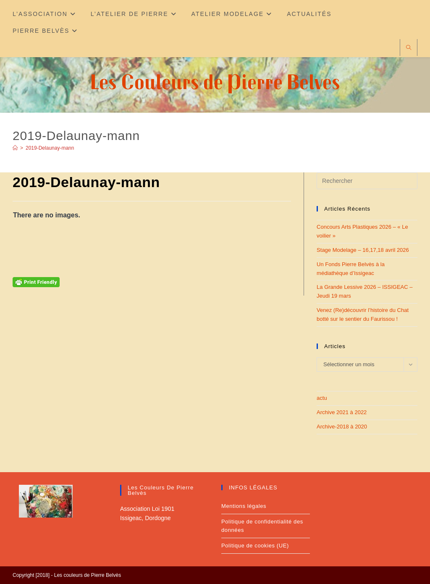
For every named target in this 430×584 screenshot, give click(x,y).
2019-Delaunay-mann (50, 148)
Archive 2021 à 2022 (342, 412)
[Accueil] (15, 148)
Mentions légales (243, 506)
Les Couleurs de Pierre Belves (215, 81)
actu (322, 398)
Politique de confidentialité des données (262, 525)
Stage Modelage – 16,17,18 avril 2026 (363, 250)
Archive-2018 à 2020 (342, 426)
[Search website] (408, 48)
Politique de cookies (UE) (255, 545)
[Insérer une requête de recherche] (367, 180)
